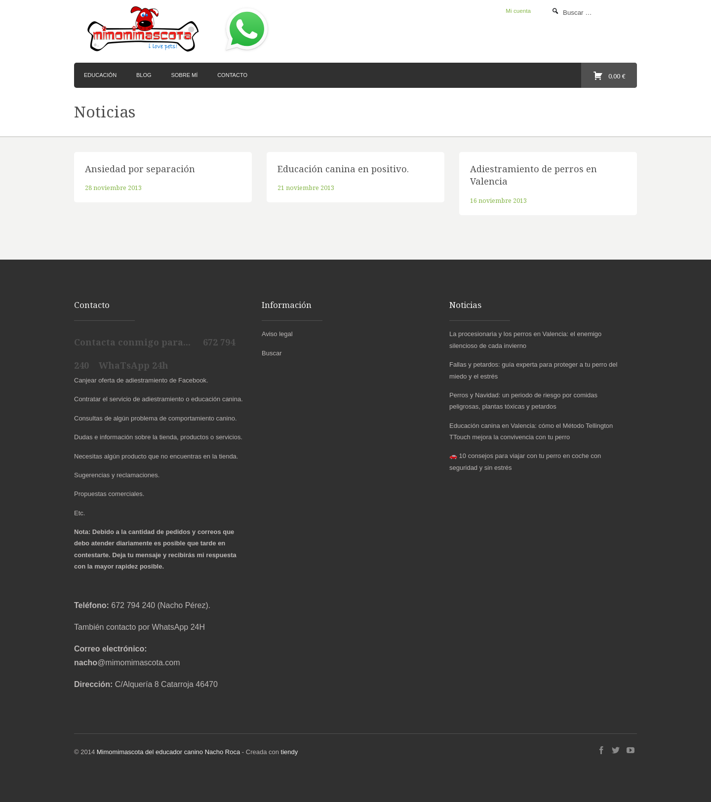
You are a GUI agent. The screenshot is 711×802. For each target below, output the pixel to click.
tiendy (289, 752)
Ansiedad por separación (140, 169)
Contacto (232, 75)
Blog (144, 75)
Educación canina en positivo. (343, 169)
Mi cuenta (518, 10)
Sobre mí (184, 75)
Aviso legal (277, 334)
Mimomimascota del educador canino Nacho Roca (168, 752)
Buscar (271, 353)
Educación (100, 75)
